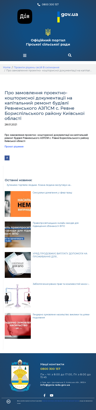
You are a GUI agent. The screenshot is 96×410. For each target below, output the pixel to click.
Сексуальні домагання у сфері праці (52, 192)
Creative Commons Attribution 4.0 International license (60, 401)
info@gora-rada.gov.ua (55, 385)
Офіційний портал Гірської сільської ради (48, 42)
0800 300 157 (50, 369)
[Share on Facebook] (7, 158)
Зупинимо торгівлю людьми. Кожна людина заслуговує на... (39, 185)
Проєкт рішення (14, 146)
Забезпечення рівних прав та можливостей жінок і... (61, 284)
